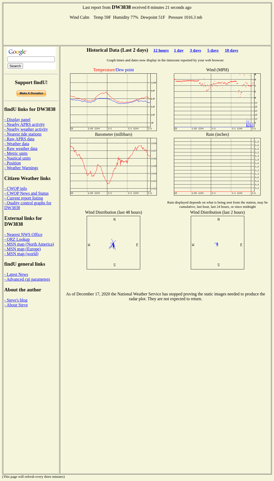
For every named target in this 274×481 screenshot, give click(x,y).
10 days (231, 50)
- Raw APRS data (19, 139)
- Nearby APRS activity (24, 124)
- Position (12, 163)
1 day (179, 50)
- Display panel (17, 119)
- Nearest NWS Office (23, 234)
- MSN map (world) (21, 253)
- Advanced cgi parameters (27, 279)
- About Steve (16, 305)
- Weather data (16, 143)
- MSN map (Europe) (22, 249)
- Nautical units (17, 158)
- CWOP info (15, 188)
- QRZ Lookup (17, 239)
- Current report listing (23, 198)
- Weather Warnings (21, 168)
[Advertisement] (137, 32)
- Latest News (16, 274)
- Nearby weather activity (26, 129)
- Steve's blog (15, 300)
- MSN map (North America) (29, 244)
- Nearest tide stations (22, 134)
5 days (213, 50)
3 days (195, 50)
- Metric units (16, 153)
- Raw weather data (20, 148)
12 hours (161, 50)
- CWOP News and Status (26, 193)
